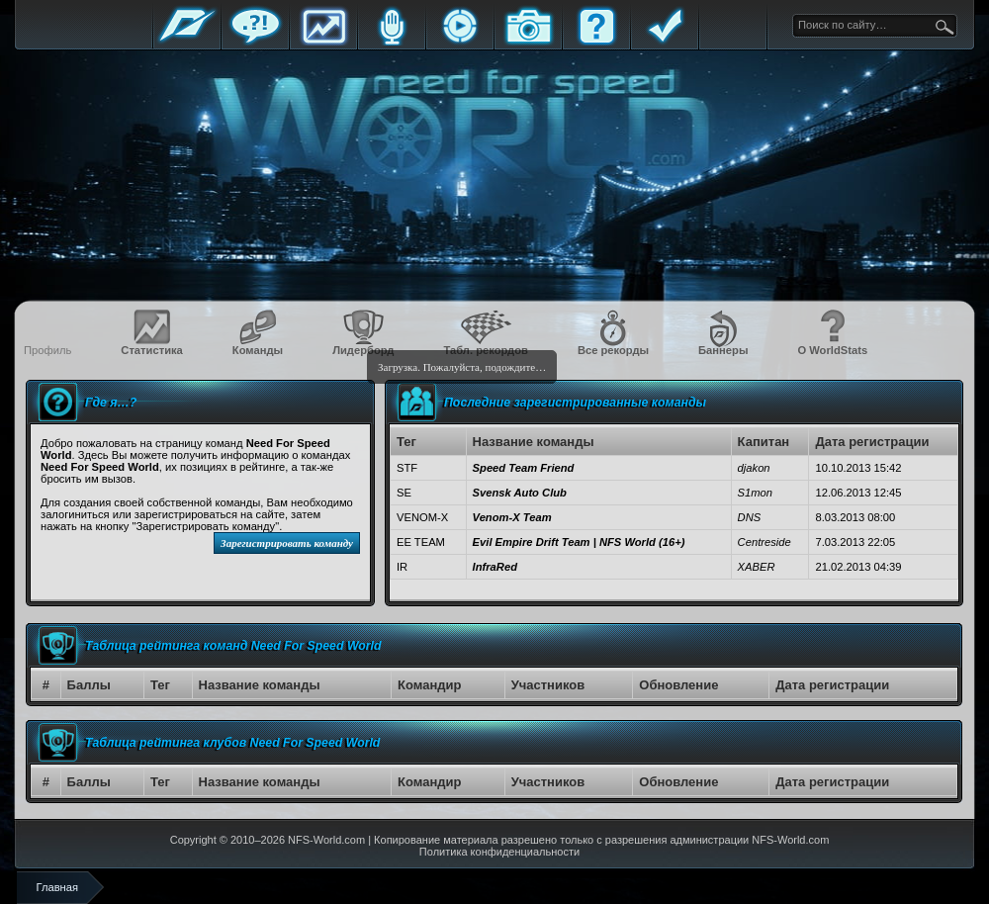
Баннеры (723, 350)
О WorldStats (832, 350)
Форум (255, 42)
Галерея (528, 42)
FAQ (596, 42)
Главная (187, 42)
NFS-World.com (326, 840)
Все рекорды (613, 350)
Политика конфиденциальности (499, 852)
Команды (257, 350)
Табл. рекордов (485, 350)
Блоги (391, 42)
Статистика (323, 42)
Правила (664, 42)
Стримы (460, 42)
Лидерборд (363, 350)
